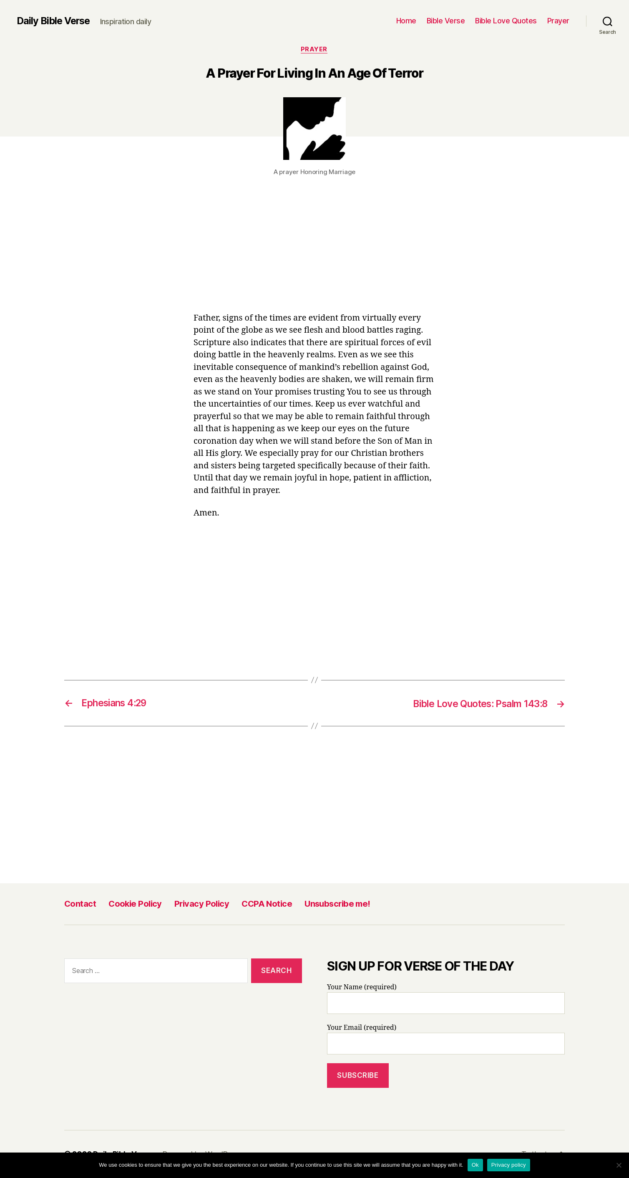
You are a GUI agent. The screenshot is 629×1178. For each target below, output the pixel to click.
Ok (475, 1165)
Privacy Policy (201, 904)
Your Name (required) (446, 999)
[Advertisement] (314, 250)
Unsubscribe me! (337, 904)
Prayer (558, 20)
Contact (80, 904)
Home (406, 20)
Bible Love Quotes (506, 20)
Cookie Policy (135, 904)
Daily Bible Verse (55, 21)
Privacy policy (508, 1165)
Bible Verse (446, 20)
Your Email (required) (446, 1039)
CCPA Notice (267, 904)
